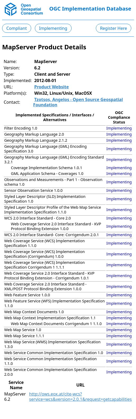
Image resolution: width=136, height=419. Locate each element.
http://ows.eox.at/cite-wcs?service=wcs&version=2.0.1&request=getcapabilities (80, 396)
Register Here (113, 28)
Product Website (51, 87)
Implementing (53, 28)
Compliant (16, 28)
